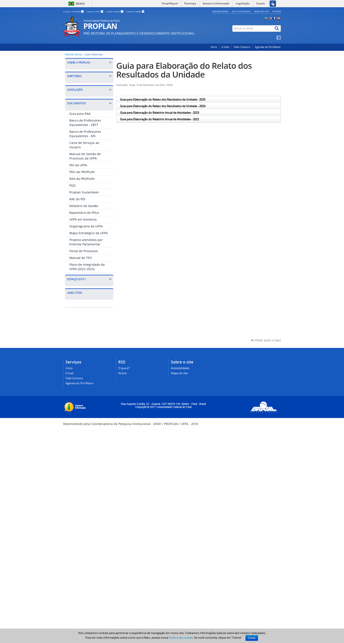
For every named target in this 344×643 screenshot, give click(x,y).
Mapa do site (261, 11)
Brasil (80, 3)
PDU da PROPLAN (82, 172)
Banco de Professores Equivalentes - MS (85, 133)
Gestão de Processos (85, 410)
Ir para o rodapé (135, 11)
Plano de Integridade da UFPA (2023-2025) (87, 266)
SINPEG (75, 332)
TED (73, 371)
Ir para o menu (95, 11)
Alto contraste (241, 11)
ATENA (75, 306)
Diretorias (89, 76)
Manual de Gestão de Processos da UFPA (85, 156)
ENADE (75, 358)
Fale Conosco (242, 47)
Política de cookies (181, 637)
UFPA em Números (83, 219)
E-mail (225, 47)
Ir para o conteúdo (73, 11)
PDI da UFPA (78, 165)
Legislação (89, 89)
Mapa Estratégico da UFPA (88, 233)
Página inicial (73, 54)
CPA (73, 345)
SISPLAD (76, 319)
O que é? (124, 560)
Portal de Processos (83, 251)
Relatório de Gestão (83, 206)
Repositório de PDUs (84, 213)
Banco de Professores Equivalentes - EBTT (85, 122)
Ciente (252, 637)
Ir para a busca (115, 11)
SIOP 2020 (77, 397)
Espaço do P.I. (89, 279)
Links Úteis (74, 292)
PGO (72, 185)
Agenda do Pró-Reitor (268, 47)
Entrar (276, 11)
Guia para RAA (80, 114)
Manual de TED (80, 258)
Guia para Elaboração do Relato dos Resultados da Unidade (184, 70)
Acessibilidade (220, 11)
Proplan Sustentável (84, 192)
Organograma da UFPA (86, 226)
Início (214, 47)
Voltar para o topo (266, 532)
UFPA (74, 384)
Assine (122, 565)
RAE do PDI (77, 199)
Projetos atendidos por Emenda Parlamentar (86, 242)
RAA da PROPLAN (82, 179)
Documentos (89, 103)
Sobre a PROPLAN (89, 62)
